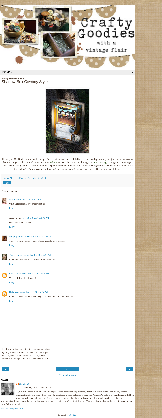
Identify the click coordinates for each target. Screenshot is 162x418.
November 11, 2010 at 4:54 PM (33, 292)
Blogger (72, 415)
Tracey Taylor (16, 255)
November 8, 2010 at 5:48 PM (35, 218)
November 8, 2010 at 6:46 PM (37, 255)
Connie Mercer (26, 384)
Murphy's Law (16, 236)
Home (67, 369)
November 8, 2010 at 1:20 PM (29, 199)
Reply (11, 208)
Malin (12, 199)
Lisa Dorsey (15, 273)
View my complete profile (12, 408)
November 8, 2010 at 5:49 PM (38, 236)
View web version (67, 375)
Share (6, 183)
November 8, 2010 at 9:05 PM (35, 273)
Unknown (14, 292)
